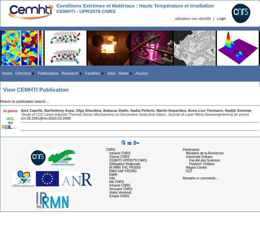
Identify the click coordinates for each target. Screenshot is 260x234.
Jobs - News (118, 73)
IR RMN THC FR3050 (125, 167)
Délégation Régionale (125, 164)
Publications (48, 73)
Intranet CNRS (119, 153)
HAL (112, 178)
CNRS (110, 149)
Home (7, 73)
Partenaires (191, 149)
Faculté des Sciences (204, 160)
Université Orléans (199, 157)
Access (141, 73)
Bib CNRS (116, 182)
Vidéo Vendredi (120, 192)
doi (10, 122)
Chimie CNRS (119, 157)
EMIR (113, 174)
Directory (23, 73)
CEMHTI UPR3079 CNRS (128, 160)
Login (221, 18)
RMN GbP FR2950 (123, 171)
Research (70, 73)
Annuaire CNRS (120, 189)
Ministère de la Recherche (205, 153)
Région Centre (196, 167)
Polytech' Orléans (202, 164)
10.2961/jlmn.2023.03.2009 (49, 118)
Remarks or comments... (200, 178)
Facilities (92, 73)
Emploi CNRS (119, 196)
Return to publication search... (24, 101)
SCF (189, 171)
